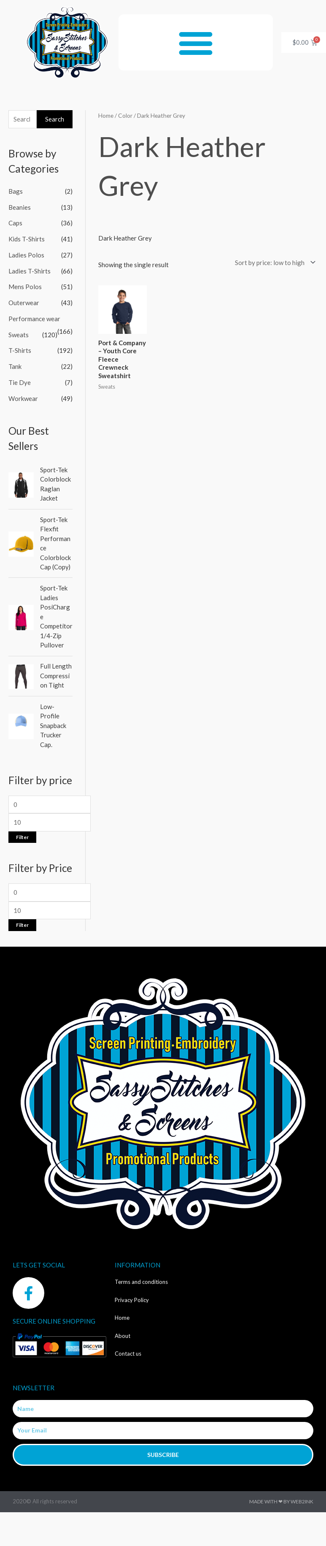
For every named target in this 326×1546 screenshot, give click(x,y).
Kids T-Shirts (26, 239)
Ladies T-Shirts (29, 271)
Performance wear (34, 318)
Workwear (23, 398)
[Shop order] (273, 262)
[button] (195, 42)
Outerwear (23, 302)
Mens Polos (25, 286)
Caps (15, 223)
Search (54, 119)
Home (105, 115)
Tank (15, 366)
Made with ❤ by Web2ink (281, 1501)
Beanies (19, 207)
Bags (15, 191)
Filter (22, 837)
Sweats (18, 334)
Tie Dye (19, 382)
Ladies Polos (26, 255)
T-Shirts (19, 350)
